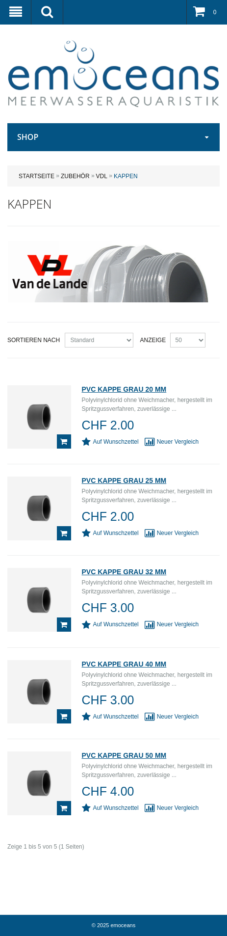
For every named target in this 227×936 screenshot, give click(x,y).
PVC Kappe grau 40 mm (124, 664)
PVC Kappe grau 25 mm (124, 480)
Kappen (126, 176)
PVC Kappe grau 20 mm (124, 389)
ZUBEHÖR (75, 176)
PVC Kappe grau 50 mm (124, 755)
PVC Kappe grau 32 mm (124, 572)
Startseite (36, 176)
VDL (101, 176)
